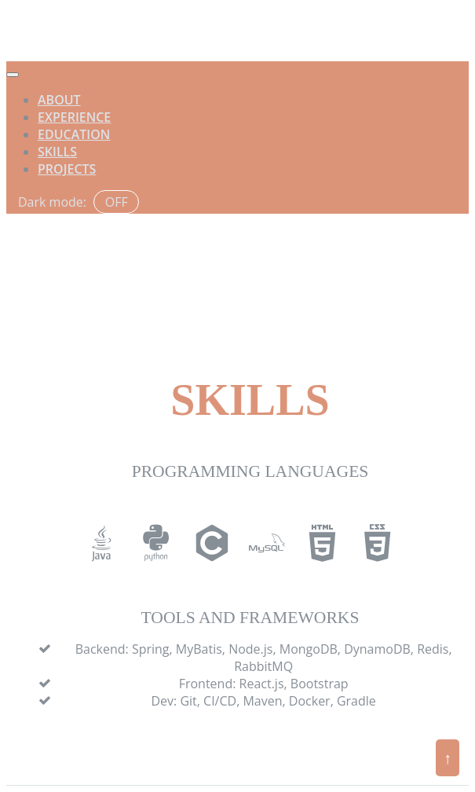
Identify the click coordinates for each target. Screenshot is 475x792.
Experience (74, 117)
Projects (67, 169)
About (59, 99)
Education (74, 134)
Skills (57, 151)
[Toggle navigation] (12, 74)
